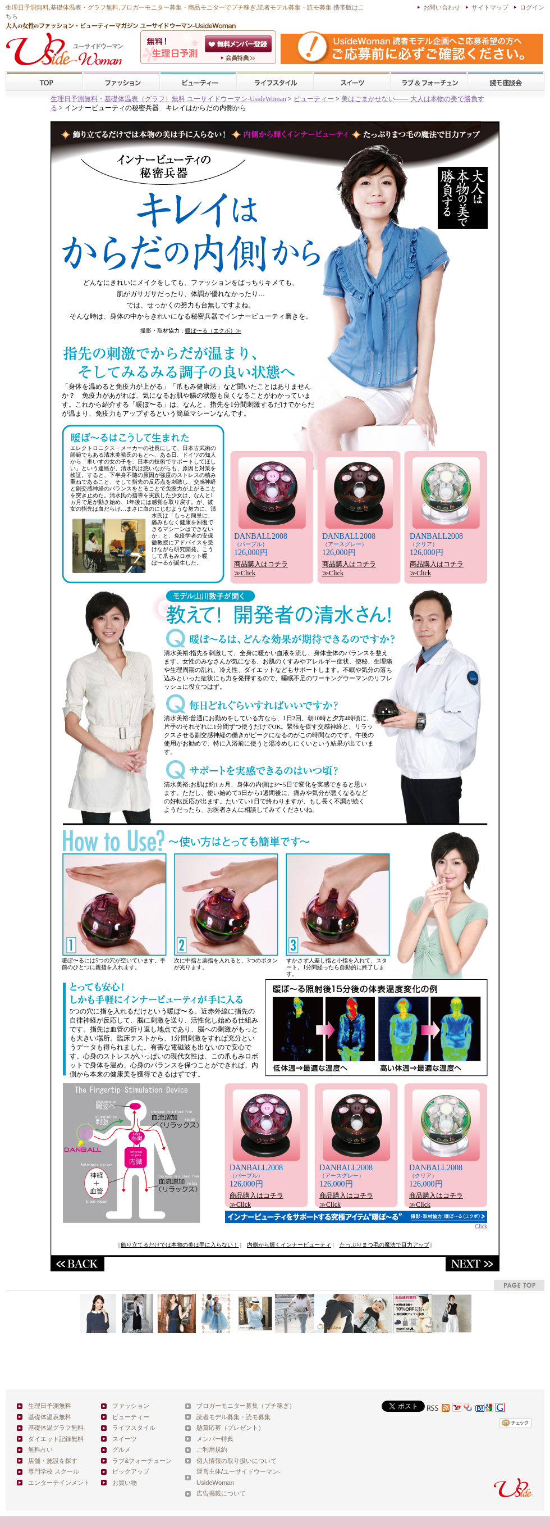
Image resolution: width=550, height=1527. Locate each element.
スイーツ (352, 81)
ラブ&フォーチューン (429, 81)
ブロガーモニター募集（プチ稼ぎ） (245, 1405)
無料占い (40, 1449)
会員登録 (239, 43)
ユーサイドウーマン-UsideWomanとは (239, 58)
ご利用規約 (211, 1449)
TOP (44, 81)
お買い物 (124, 1482)
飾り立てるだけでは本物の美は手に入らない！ (180, 1245)
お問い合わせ (441, 7)
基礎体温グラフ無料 (56, 1427)
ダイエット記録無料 (56, 1438)
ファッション (121, 81)
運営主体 (208, 1471)
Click (356, 1223)
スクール (505, 81)
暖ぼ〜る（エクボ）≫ (213, 331)
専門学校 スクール (53, 1471)
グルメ (121, 1449)
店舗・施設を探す (52, 1460)
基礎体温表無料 (49, 1417)
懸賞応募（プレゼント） (230, 1427)
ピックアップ (130, 1471)
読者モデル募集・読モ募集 (233, 1417)
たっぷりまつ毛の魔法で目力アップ (384, 1245)
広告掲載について (221, 1493)
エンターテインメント (59, 1482)
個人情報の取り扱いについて (236, 1460)
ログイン (532, 7)
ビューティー (198, 81)
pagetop (519, 1285)
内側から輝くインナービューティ (289, 1245)
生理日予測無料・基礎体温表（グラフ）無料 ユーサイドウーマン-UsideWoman (168, 99)
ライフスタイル (275, 81)
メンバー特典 (214, 1438)
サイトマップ (489, 7)
